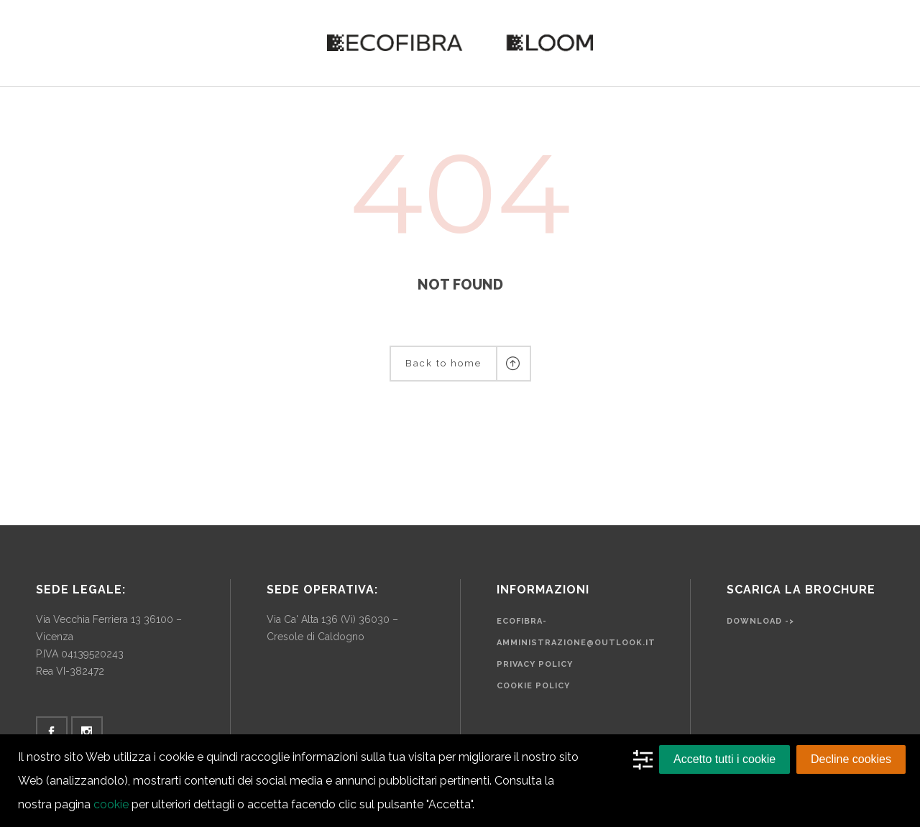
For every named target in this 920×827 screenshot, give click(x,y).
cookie (111, 804)
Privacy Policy (535, 664)
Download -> (760, 621)
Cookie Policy (533, 685)
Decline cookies (851, 759)
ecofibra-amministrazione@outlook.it (576, 631)
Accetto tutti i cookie (724, 759)
